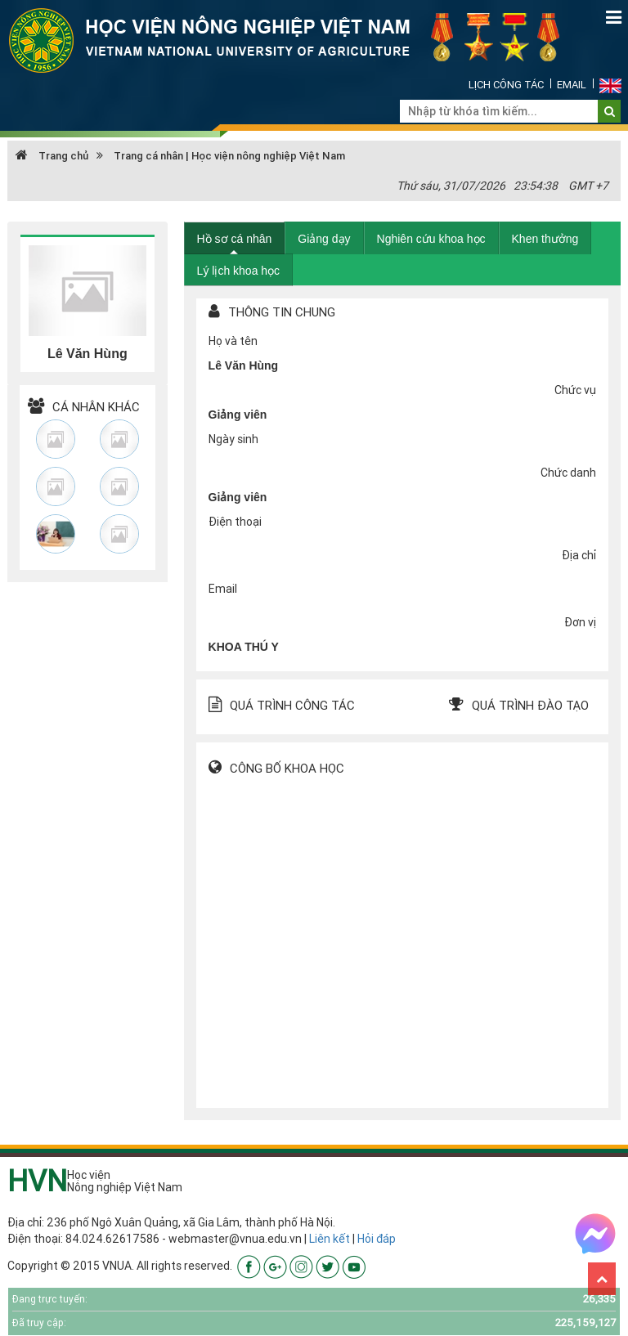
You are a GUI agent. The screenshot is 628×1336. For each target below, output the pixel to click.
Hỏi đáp (376, 1238)
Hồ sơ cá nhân (234, 238)
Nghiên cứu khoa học (431, 238)
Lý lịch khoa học (238, 270)
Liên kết (329, 1238)
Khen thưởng (545, 238)
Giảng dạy (324, 238)
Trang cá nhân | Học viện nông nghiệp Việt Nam (229, 156)
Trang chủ (52, 156)
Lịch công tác (506, 85)
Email (571, 85)
